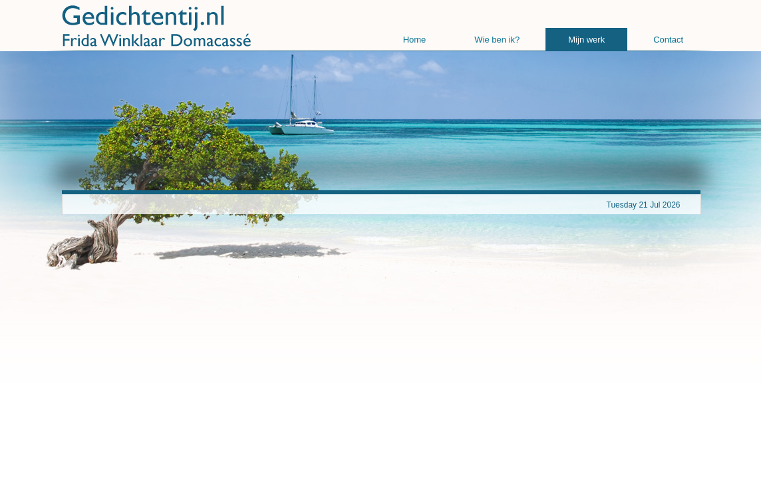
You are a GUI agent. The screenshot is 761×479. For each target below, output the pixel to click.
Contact (668, 40)
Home (414, 40)
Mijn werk (586, 40)
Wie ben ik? (497, 40)
